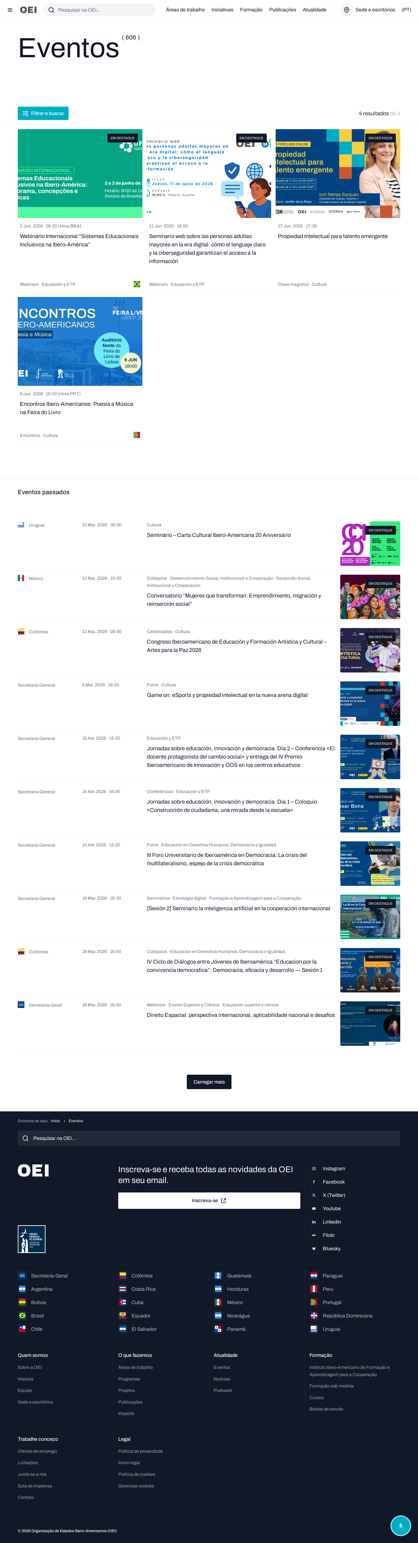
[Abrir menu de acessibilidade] (400, 1525)
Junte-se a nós (32, 1474)
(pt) (406, 9)
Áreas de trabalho (185, 9)
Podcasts (223, 1390)
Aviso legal (129, 1462)
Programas (129, 1379)
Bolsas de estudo (326, 1409)
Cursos (316, 1397)
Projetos (126, 1390)
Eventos (222, 1367)
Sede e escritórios (35, 1402)
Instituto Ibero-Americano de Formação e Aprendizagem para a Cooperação (349, 1371)
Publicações (282, 9)
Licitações (28, 1462)
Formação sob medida (331, 1386)
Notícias (222, 1379)
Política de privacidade (140, 1451)
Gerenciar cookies (136, 1486)
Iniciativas (222, 9)
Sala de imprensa (35, 1486)
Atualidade (314, 9)
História (25, 1379)
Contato (26, 1497)
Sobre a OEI (30, 1367)
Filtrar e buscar (43, 113)
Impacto (126, 1413)
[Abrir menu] (10, 10)
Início (55, 1121)
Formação (251, 9)
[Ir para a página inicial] (28, 9)
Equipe (25, 1390)
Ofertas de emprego (37, 1451)
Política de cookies (136, 1474)
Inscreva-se (209, 1200)
